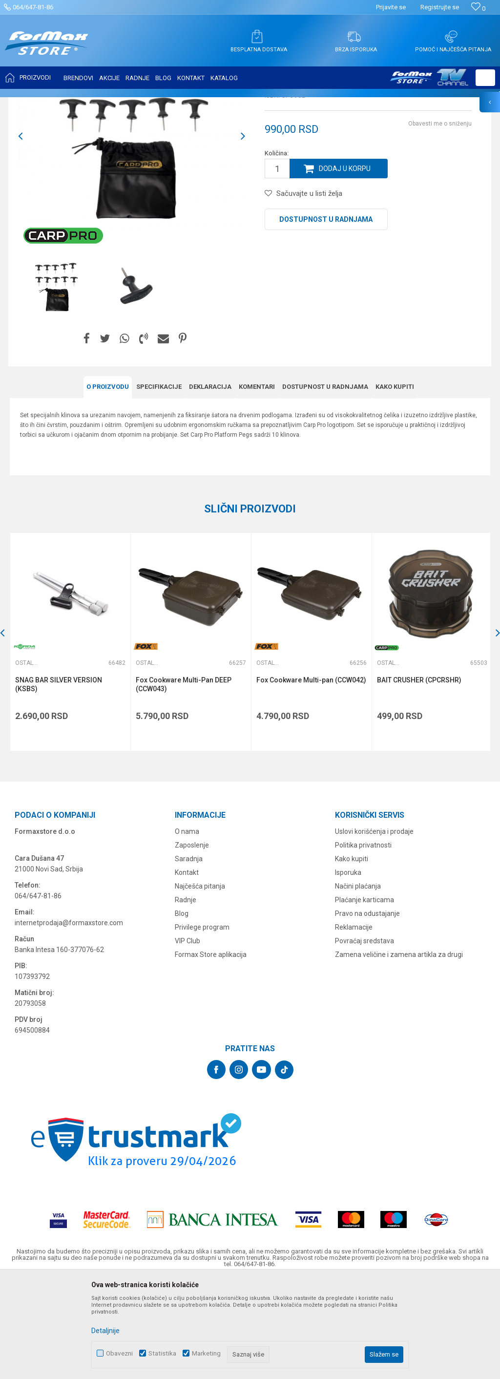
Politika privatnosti (363, 941)
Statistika (162, 1353)
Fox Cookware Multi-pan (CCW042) (310, 777)
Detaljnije (105, 1331)
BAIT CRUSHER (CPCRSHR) (417, 777)
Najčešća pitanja (200, 982)
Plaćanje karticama (364, 996)
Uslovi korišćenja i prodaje (374, 928)
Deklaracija (210, 484)
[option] (131, 233)
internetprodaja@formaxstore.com (69, 1019)
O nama (187, 928)
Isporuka (348, 969)
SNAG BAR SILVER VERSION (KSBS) (58, 781)
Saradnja (189, 955)
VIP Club (187, 1037)
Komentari (257, 484)
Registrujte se (439, 7)
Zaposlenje (192, 941)
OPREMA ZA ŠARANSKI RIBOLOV (129, 103)
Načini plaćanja (358, 982)
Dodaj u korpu (345, 266)
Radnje (185, 996)
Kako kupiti (394, 484)
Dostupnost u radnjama (326, 316)
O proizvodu (107, 484)
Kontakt (187, 969)
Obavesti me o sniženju (440, 220)
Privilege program (202, 1023)
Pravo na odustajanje (367, 1010)
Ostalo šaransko (203, 103)
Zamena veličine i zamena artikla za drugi (399, 1051)
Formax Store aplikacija (211, 1051)
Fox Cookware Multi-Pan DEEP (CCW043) (183, 781)
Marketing (206, 1353)
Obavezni (119, 1353)
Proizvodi (65, 103)
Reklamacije (354, 1023)
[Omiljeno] (478, 8)
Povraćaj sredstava (364, 1037)
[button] (485, 77)
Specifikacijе (159, 484)
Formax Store (27, 103)
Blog (181, 1010)
